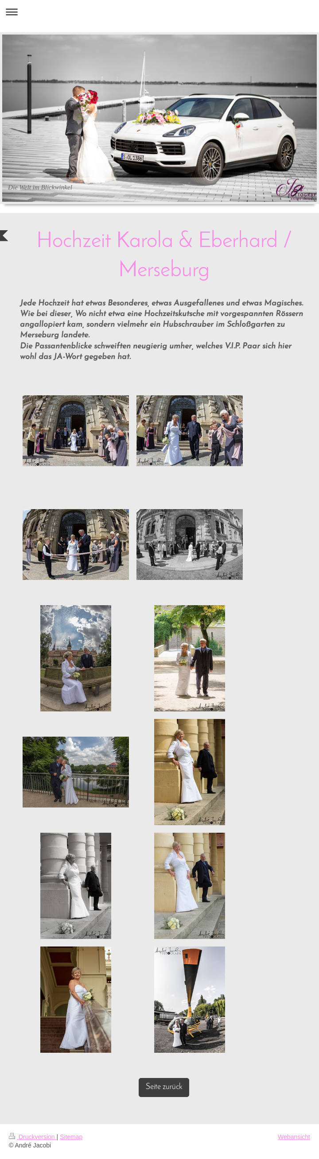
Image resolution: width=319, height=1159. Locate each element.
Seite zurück (164, 1087)
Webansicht (294, 1136)
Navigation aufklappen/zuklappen (159, 11)
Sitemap (71, 1136)
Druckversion (32, 1136)
